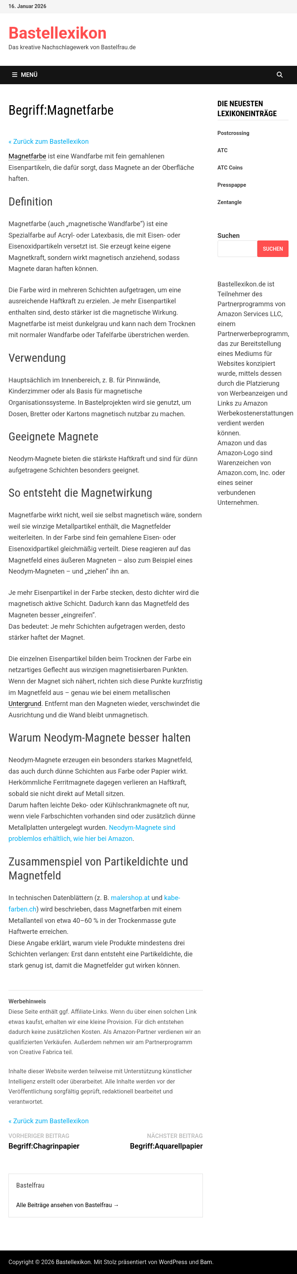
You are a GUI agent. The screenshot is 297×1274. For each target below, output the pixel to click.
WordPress (173, 1262)
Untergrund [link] (24, 703)
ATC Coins (230, 167)
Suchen (229, 235)
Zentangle (230, 202)
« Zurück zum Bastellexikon (48, 141)
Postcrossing (234, 133)
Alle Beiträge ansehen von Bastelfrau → (67, 1205)
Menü (24, 74)
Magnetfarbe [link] (27, 156)
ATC (223, 150)
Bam (206, 1262)
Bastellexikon (57, 33)
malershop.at (130, 898)
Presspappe (232, 185)
